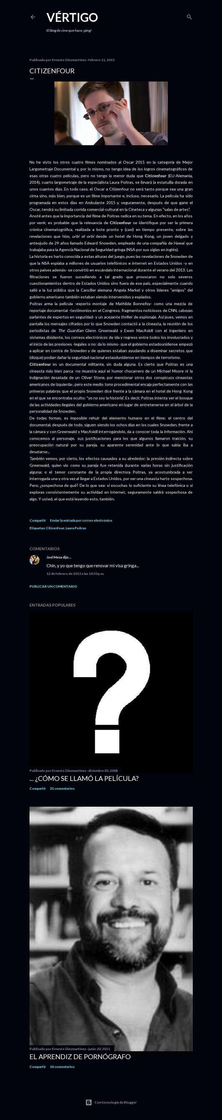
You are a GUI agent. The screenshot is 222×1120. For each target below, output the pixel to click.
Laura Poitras (75, 528)
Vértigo (72, 17)
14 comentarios (62, 1067)
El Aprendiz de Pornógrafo (80, 1056)
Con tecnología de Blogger (111, 1102)
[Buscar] (189, 15)
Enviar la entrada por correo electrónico (81, 520)
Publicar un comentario (53, 586)
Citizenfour (55, 528)
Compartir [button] (37, 520)
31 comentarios (62, 788)
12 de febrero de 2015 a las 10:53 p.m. (75, 573)
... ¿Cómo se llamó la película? (84, 778)
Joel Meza (54, 557)
